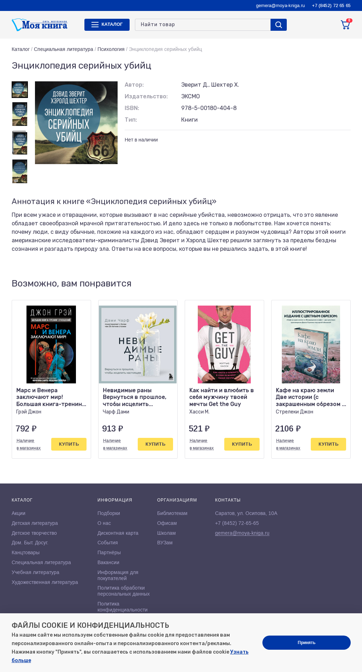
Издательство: (146, 96)
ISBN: (132, 108)
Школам (166, 533)
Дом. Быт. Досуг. (30, 542)
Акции (18, 513)
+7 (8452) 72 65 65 (331, 5)
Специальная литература (63, 49)
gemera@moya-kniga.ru (280, 5)
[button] (331, 284)
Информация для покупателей (117, 575)
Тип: (131, 119)
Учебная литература (35, 572)
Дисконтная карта (117, 533)
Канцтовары (26, 552)
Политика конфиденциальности (122, 607)
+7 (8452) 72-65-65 (237, 523)
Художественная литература (45, 582)
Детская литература (35, 523)
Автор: (134, 84)
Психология (111, 49)
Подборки (108, 513)
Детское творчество (34, 533)
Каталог (21, 49)
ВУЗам (165, 542)
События (107, 542)
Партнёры (109, 552)
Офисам (167, 523)
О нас (104, 523)
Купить (69, 444)
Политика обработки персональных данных (123, 591)
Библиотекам (172, 513)
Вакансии (108, 562)
